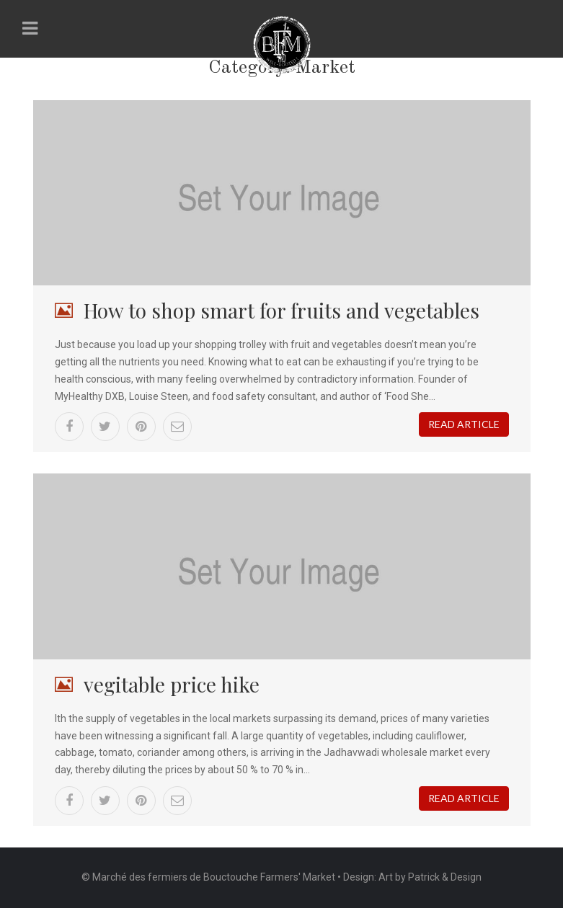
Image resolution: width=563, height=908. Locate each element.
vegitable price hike (172, 684)
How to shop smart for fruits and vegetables (281, 310)
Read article (464, 424)
